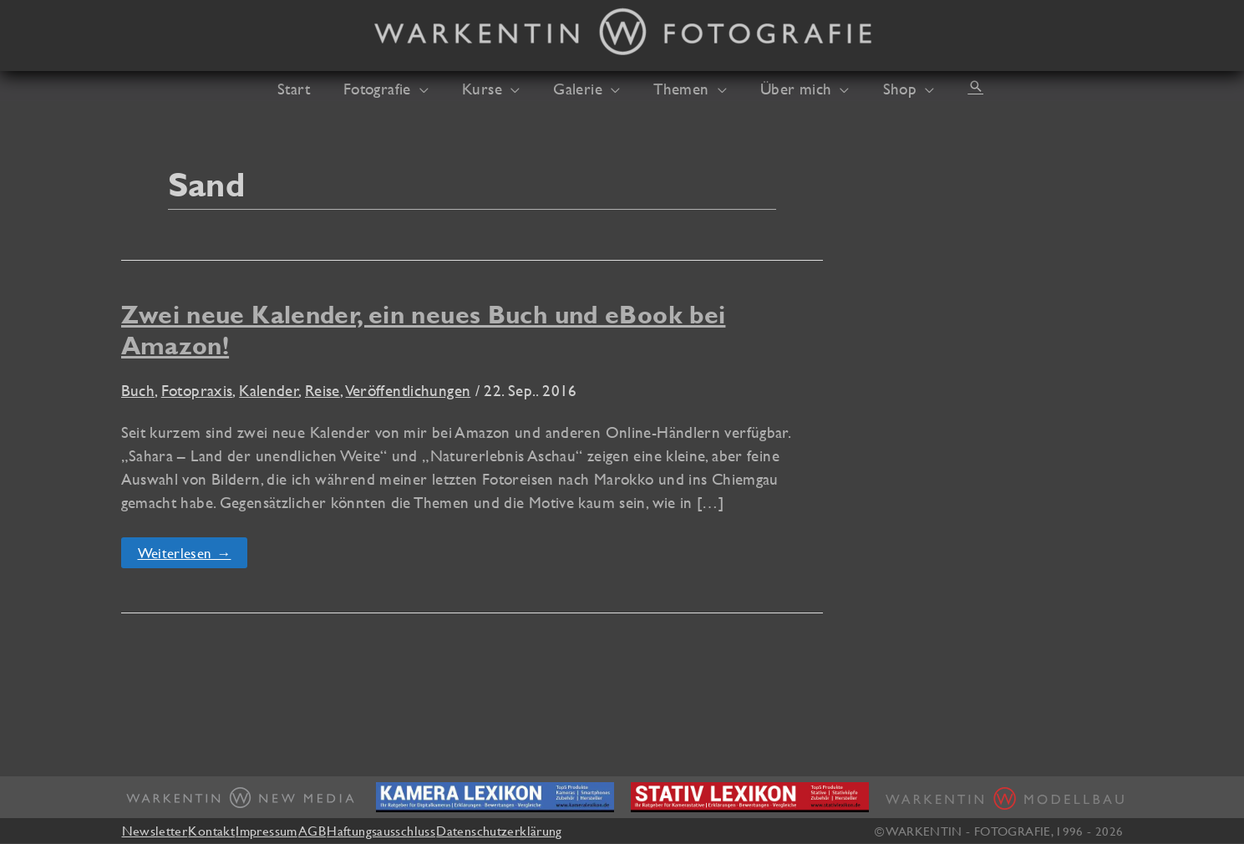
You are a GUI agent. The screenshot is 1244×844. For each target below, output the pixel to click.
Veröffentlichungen (408, 390)
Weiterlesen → (186, 556)
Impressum (289, 829)
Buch (138, 390)
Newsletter (155, 829)
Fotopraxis (197, 390)
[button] (436, 88)
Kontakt (223, 829)
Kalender (269, 390)
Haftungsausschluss (427, 829)
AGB (346, 829)
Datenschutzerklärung (556, 829)
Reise (322, 390)
